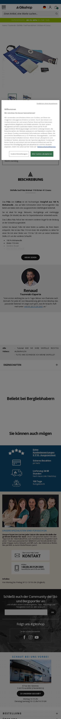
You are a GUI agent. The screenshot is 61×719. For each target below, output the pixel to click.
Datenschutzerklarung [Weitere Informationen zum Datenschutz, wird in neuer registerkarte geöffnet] (46, 147)
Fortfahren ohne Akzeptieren (47, 103)
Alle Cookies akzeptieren (42, 154)
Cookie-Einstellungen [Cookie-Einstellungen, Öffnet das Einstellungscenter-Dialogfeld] (19, 154)
